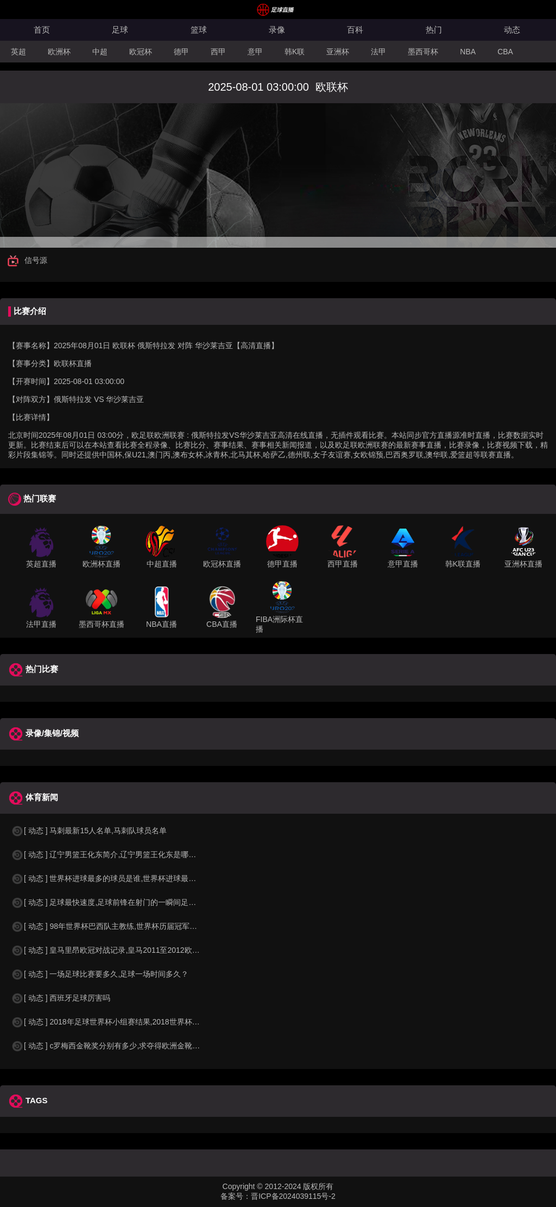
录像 (277, 29)
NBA (468, 51)
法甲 (378, 51)
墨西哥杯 (423, 51)
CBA (505, 51)
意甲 (255, 51)
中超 (100, 51)
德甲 (181, 51)
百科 (355, 29)
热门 (434, 29)
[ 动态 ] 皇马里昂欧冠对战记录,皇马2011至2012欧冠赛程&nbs (121, 950)
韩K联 (295, 51)
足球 (120, 29)
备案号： (235, 1196)
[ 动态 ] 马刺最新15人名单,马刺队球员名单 (89, 830)
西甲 (218, 51)
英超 (18, 51)
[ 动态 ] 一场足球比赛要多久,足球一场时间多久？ (99, 974)
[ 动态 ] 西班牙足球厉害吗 (60, 998)
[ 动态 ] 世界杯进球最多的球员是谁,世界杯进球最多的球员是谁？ (126, 878)
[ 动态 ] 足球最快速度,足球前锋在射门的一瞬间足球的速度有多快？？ (134, 902)
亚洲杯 (337, 51)
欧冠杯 (140, 51)
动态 (512, 29)
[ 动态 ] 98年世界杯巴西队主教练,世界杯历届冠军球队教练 (115, 926)
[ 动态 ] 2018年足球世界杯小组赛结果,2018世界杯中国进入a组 (122, 1021)
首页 (42, 29)
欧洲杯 (59, 51)
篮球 (199, 29)
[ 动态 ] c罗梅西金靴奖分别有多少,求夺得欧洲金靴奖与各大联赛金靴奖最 (139, 1045)
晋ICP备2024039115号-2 (293, 1196)
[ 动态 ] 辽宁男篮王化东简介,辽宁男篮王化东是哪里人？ (111, 854)
